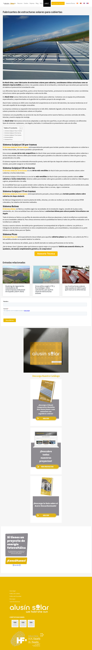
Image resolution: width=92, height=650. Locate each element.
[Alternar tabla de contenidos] (20, 134)
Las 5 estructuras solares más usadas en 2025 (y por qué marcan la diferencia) (75, 295)
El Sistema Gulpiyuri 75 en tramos (15, 201)
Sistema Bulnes (9, 144)
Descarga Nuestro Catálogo (46, 382)
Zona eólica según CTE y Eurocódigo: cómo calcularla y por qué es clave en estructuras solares (45, 296)
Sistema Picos (8, 146)
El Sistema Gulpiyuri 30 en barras (15, 177)
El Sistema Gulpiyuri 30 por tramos (16, 154)
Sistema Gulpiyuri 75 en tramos (13, 142)
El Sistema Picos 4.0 (10, 244)
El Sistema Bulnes (9, 216)
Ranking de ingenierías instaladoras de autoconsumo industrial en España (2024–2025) (15, 295)
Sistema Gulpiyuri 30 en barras (13, 139)
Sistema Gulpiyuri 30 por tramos (13, 137)
